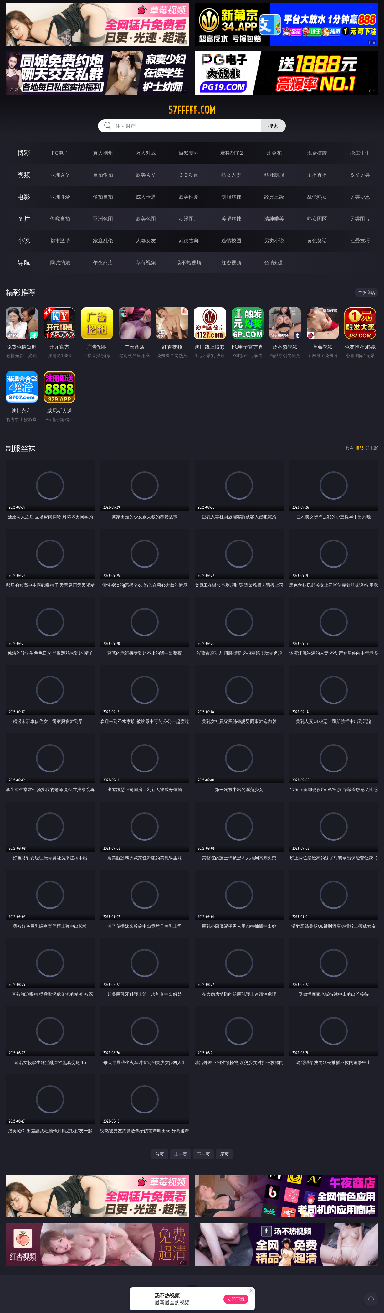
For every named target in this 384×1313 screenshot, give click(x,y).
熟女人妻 (231, 174)
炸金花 (274, 152)
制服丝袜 (231, 196)
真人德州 (103, 152)
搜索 (273, 125)
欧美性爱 (189, 196)
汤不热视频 (188, 262)
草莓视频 (146, 262)
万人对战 (146, 152)
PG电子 (60, 152)
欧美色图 (146, 218)
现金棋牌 (317, 152)
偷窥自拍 (60, 218)
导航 (24, 262)
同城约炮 (60, 262)
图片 (24, 218)
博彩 (24, 152)
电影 (24, 196)
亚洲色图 (103, 218)
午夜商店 (103, 262)
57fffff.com (192, 110)
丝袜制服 (274, 174)
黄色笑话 (317, 240)
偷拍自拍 (103, 196)
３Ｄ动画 (189, 174)
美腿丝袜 (231, 218)
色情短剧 (274, 262)
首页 (159, 1154)
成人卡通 (146, 196)
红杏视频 (231, 262)
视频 (24, 174)
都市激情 (60, 240)
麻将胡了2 (231, 152)
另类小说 (274, 240)
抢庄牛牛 (360, 152)
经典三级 (274, 196)
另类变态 (360, 196)
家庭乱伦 (103, 240)
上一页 (180, 1154)
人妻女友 (146, 240)
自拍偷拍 (103, 174)
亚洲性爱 (60, 196)
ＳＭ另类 (360, 174)
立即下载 (236, 1299)
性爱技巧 (360, 240)
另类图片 (360, 218)
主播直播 (317, 174)
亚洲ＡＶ (60, 174)
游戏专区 (189, 152)
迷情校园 (231, 240)
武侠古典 (189, 240)
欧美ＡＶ (146, 174)
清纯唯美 (274, 218)
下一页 (203, 1154)
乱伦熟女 (317, 196)
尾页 (224, 1154)
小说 (24, 240)
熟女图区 (317, 218)
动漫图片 (189, 218)
